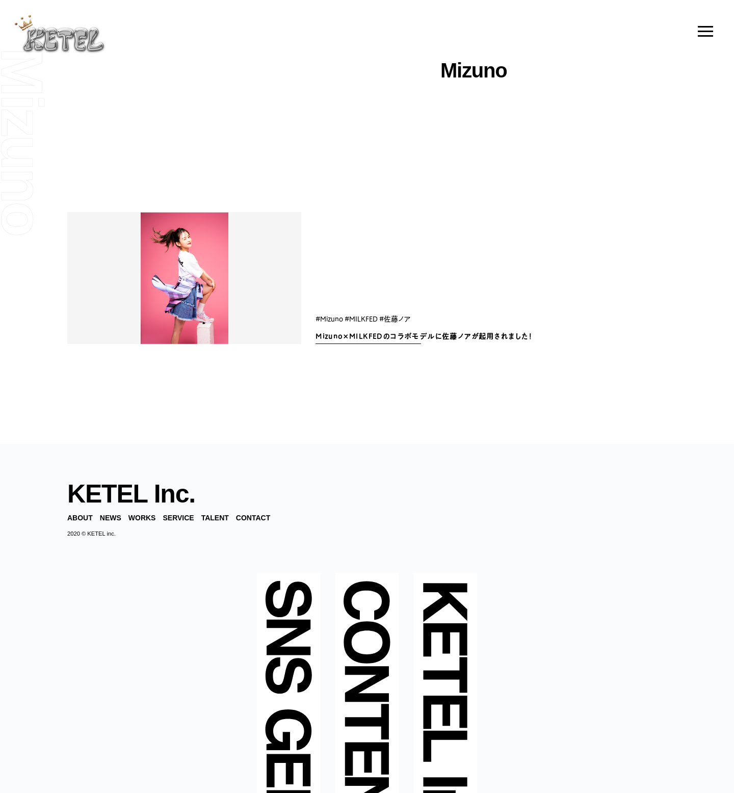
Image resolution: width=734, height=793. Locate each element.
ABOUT (80, 518)
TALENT (215, 518)
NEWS (110, 518)
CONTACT (253, 518)
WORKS (142, 518)
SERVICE (178, 518)
